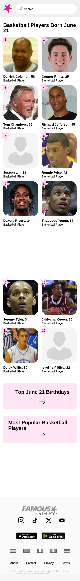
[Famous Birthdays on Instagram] (19, 520)
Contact (31, 563)
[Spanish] (13, 551)
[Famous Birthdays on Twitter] (47, 520)
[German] (67, 551)
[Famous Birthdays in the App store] (26, 535)
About (14, 563)
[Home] (40, 510)
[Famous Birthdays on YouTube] (60, 520)
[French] (40, 551)
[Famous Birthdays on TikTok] (33, 520)
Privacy (49, 563)
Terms (66, 563)
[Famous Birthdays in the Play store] (53, 535)
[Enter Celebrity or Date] (46, 9)
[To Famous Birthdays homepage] (7, 8)
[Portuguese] (26, 551)
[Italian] (53, 551)
